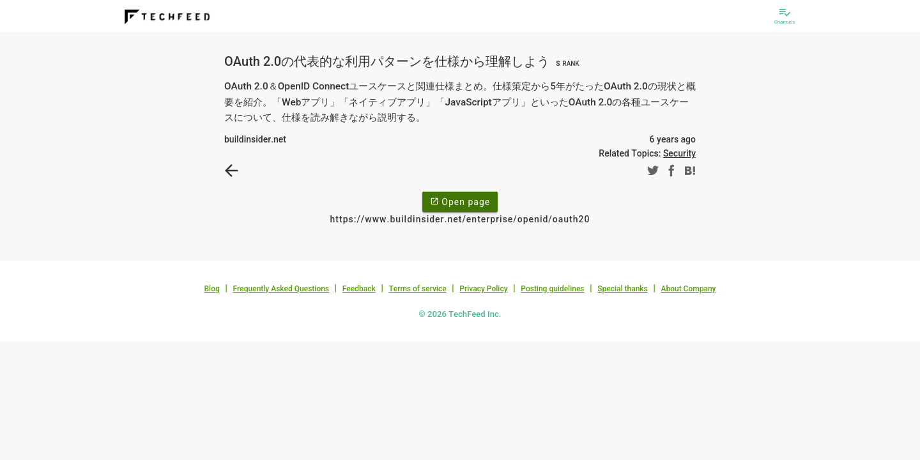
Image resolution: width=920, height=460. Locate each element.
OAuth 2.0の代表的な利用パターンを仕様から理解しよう (403, 61)
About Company (688, 288)
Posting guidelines (552, 288)
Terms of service (417, 288)
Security (679, 153)
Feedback (359, 288)
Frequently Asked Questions (281, 288)
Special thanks (622, 288)
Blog (212, 288)
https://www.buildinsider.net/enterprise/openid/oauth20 (460, 219)
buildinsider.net (255, 139)
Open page (460, 201)
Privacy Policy (483, 288)
